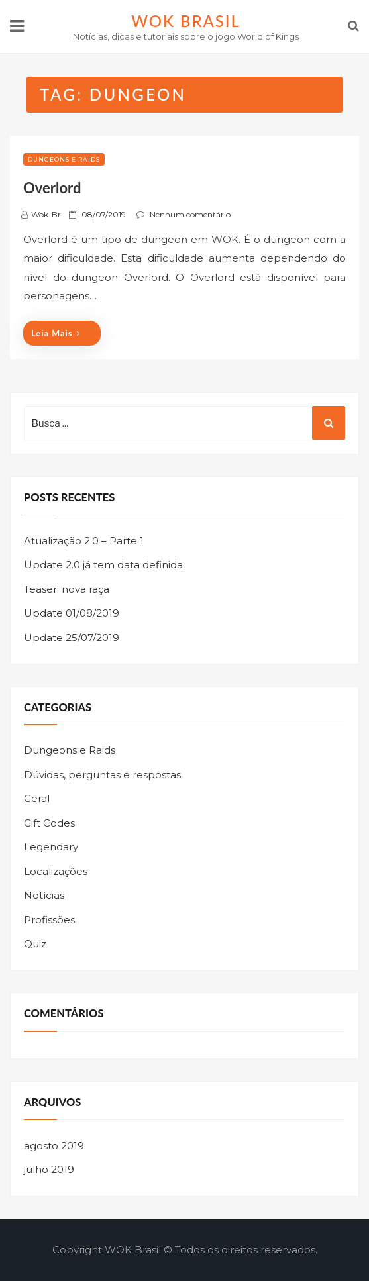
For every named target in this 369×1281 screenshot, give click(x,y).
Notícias (44, 895)
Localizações (55, 871)
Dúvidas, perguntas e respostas (102, 774)
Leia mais (56, 333)
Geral (37, 798)
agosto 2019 (54, 1145)
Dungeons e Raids (64, 159)
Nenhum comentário (190, 214)
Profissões (49, 919)
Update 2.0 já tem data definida (103, 564)
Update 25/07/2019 (71, 637)
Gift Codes (49, 823)
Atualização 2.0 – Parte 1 (84, 541)
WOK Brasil (185, 20)
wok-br (46, 214)
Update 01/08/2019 (71, 613)
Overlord (52, 188)
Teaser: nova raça (66, 589)
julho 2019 (49, 1169)
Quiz (35, 943)
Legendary (51, 847)
